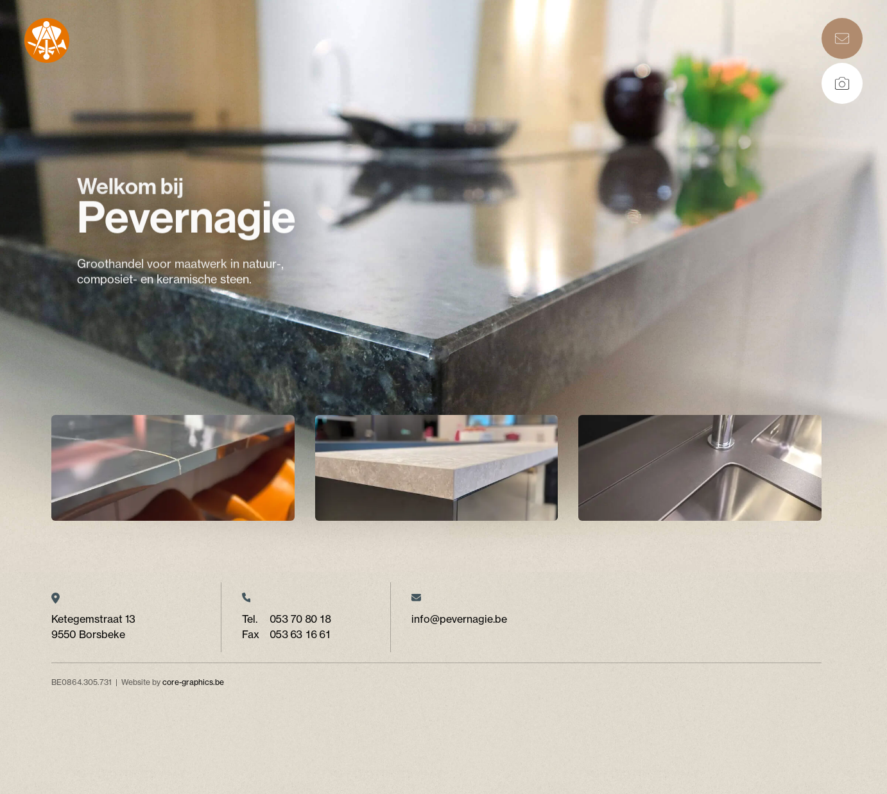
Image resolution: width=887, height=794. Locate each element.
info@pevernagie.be (459, 618)
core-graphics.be (193, 682)
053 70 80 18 (300, 618)
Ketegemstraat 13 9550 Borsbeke (93, 626)
